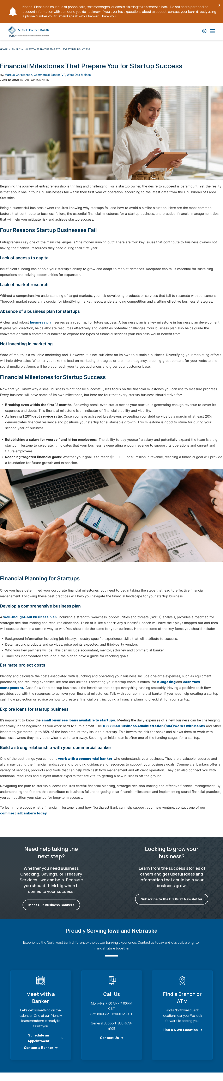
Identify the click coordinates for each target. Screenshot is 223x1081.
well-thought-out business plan (30, 617)
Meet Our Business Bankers (51, 905)
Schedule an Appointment (38, 1038)
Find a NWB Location (180, 1030)
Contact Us (109, 1038)
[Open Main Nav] (212, 31)
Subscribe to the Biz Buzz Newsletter (172, 899)
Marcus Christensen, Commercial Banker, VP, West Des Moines (48, 74)
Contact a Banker (38, 1048)
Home (3, 49)
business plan (42, 322)
